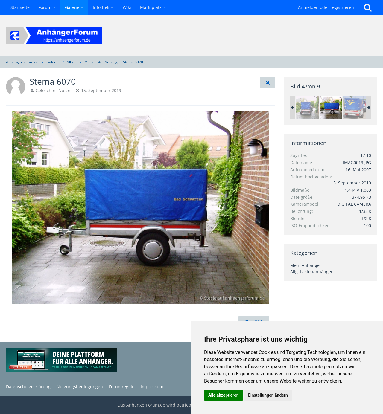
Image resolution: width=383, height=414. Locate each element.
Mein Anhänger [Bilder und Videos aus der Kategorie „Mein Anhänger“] (305, 265)
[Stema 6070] (307, 107)
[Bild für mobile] (354, 107)
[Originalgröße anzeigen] (267, 82)
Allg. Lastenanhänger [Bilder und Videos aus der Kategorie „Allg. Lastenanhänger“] (311, 271)
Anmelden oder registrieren (326, 7)
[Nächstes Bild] (260, 208)
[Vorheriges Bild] (21, 208)
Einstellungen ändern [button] (268, 395)
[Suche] (367, 7)
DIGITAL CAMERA (354, 204)
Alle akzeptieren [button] (223, 395)
